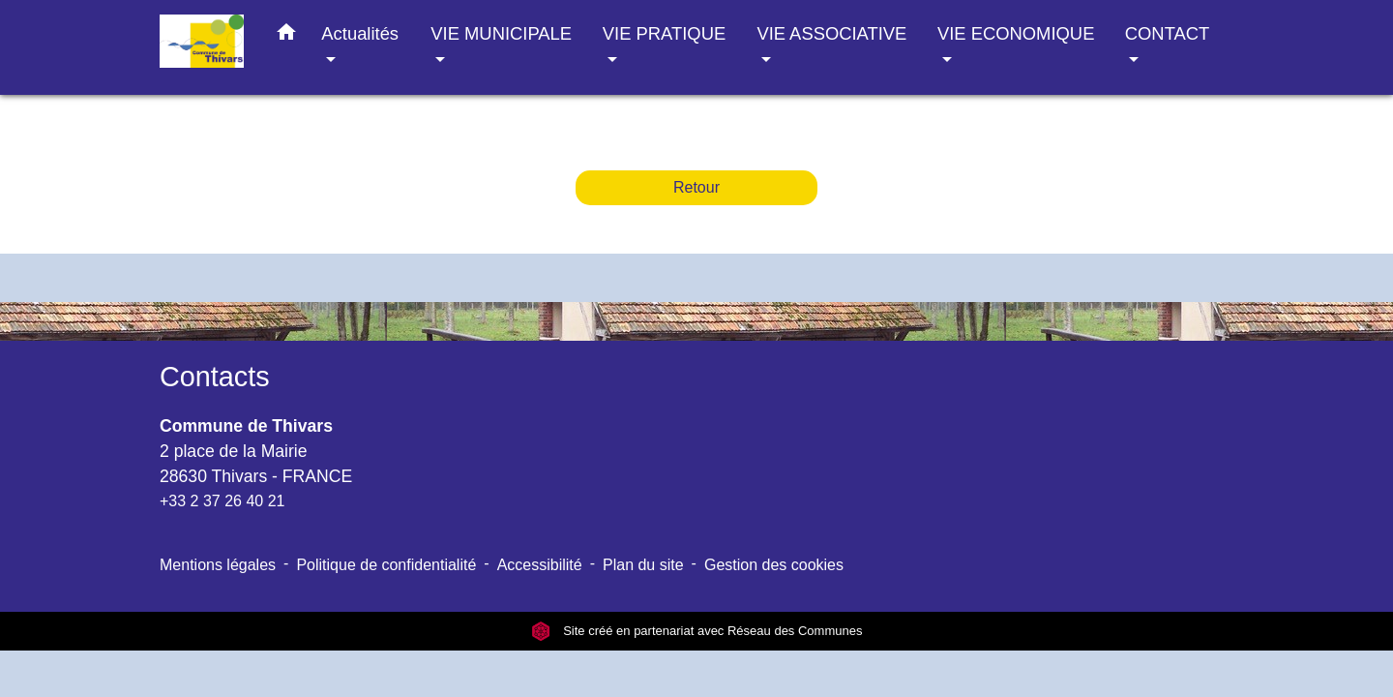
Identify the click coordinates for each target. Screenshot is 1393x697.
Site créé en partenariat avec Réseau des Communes (697, 630)
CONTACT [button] (1167, 33)
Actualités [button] (360, 33)
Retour (696, 187)
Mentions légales (218, 565)
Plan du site (643, 565)
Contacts (215, 376)
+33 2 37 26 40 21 (222, 501)
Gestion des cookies (774, 565)
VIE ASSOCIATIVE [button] (831, 33)
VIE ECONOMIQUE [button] (1015, 33)
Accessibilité (539, 565)
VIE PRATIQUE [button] (664, 33)
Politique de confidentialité (386, 565)
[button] (286, 36)
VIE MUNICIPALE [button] (501, 33)
